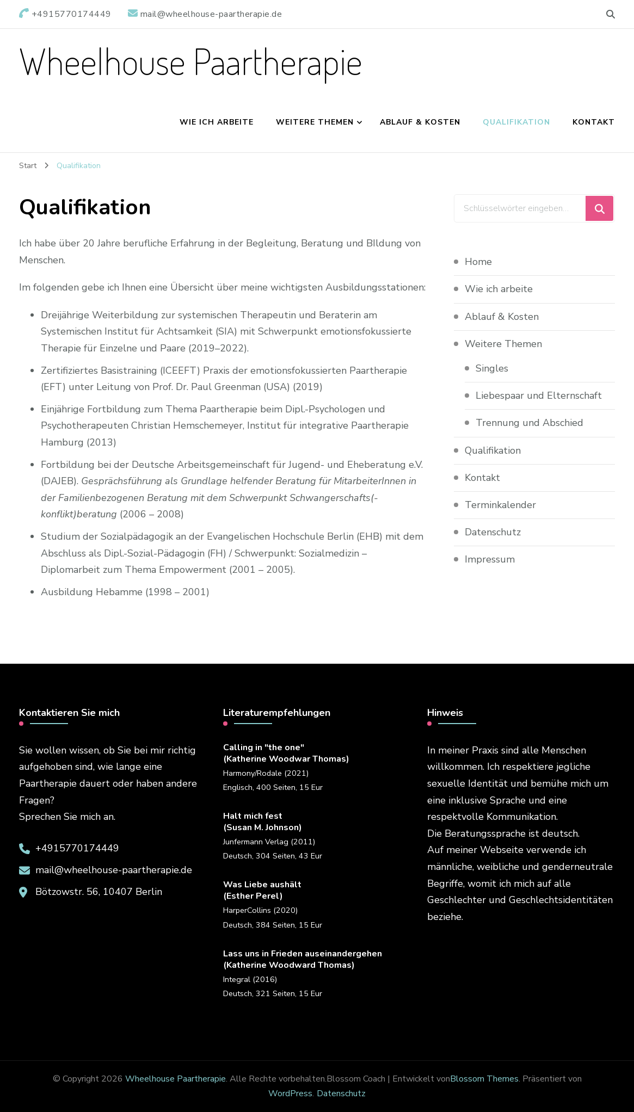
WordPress (290, 1093)
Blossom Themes (484, 1079)
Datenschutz (493, 532)
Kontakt (594, 122)
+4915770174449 (77, 848)
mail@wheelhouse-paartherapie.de (113, 869)
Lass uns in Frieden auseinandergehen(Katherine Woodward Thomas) (302, 959)
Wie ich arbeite (217, 122)
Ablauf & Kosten (420, 122)
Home (478, 261)
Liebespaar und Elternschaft (539, 395)
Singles (492, 368)
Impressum (490, 559)
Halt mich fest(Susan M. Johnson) (262, 822)
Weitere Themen (315, 122)
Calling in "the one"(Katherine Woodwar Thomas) (286, 753)
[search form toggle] (610, 14)
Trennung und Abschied (531, 422)
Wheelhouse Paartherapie (190, 61)
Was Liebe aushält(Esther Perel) (262, 890)
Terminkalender (500, 504)
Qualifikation (516, 122)
